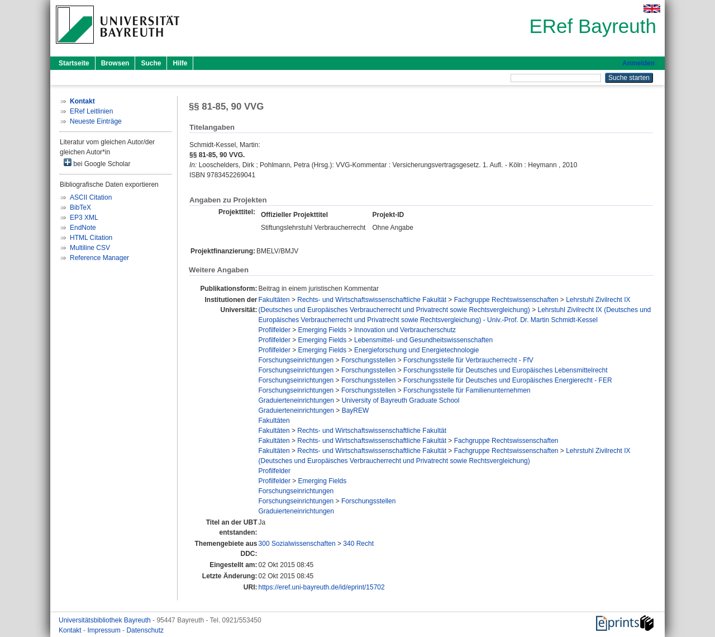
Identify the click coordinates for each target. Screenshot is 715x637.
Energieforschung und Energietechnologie (416, 350)
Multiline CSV (90, 248)
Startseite (74, 63)
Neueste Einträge (96, 121)
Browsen (115, 63)
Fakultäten (274, 300)
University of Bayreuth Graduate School (401, 400)
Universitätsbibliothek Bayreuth (105, 620)
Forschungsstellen (368, 360)
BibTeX (80, 207)
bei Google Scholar (97, 163)
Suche (151, 63)
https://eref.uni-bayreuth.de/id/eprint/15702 (322, 587)
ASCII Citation (91, 197)
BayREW (355, 410)
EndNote (83, 228)
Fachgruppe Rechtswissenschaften (506, 300)
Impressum (104, 630)
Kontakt (71, 630)
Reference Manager (99, 258)
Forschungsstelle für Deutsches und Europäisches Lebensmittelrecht (505, 370)
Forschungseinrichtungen (296, 360)
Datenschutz (145, 630)
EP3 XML (84, 217)
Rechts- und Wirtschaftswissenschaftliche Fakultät (371, 300)
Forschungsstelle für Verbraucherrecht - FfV (468, 360)
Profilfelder (274, 330)
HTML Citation (91, 238)
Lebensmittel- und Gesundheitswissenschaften (423, 340)
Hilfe (180, 63)
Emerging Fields (322, 330)
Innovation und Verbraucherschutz (405, 330)
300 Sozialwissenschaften (297, 544)
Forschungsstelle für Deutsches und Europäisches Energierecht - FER (507, 380)
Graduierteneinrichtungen (296, 400)
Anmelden (638, 63)
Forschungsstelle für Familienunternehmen (466, 390)
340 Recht (358, 544)
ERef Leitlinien (91, 111)
